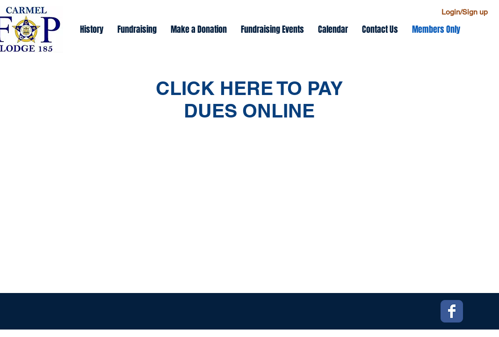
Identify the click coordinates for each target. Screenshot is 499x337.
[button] (272, 29)
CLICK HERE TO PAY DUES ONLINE (249, 99)
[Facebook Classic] (452, 311)
